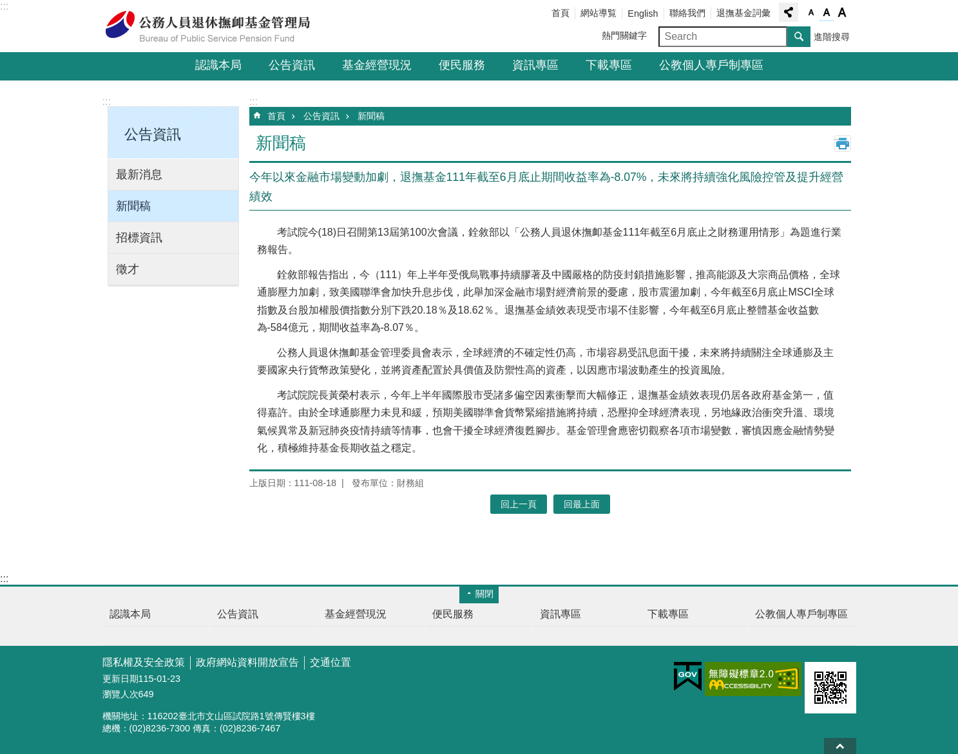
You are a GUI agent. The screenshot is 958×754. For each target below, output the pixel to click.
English (642, 13)
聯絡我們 (687, 13)
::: (4, 6)
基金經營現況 (377, 65)
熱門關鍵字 (624, 35)
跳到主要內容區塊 (6, 6)
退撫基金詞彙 (743, 13)
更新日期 (120, 679)
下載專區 (609, 65)
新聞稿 (133, 206)
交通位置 (330, 662)
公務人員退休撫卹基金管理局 (215, 26)
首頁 (560, 13)
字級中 (826, 13)
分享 (788, 12)
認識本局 (218, 65)
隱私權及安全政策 (143, 662)
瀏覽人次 (120, 694)
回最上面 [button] (582, 504)
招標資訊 (139, 237)
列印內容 (842, 143)
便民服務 (462, 65)
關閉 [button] (484, 594)
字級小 (811, 13)
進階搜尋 (832, 37)
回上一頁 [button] (519, 504)
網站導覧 (598, 13)
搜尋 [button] (798, 36)
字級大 (842, 13)
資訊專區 (535, 65)
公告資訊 (292, 65)
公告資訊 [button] (152, 134)
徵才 (127, 269)
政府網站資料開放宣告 (247, 662)
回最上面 (840, 746)
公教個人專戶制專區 (711, 65)
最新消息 (139, 174)
